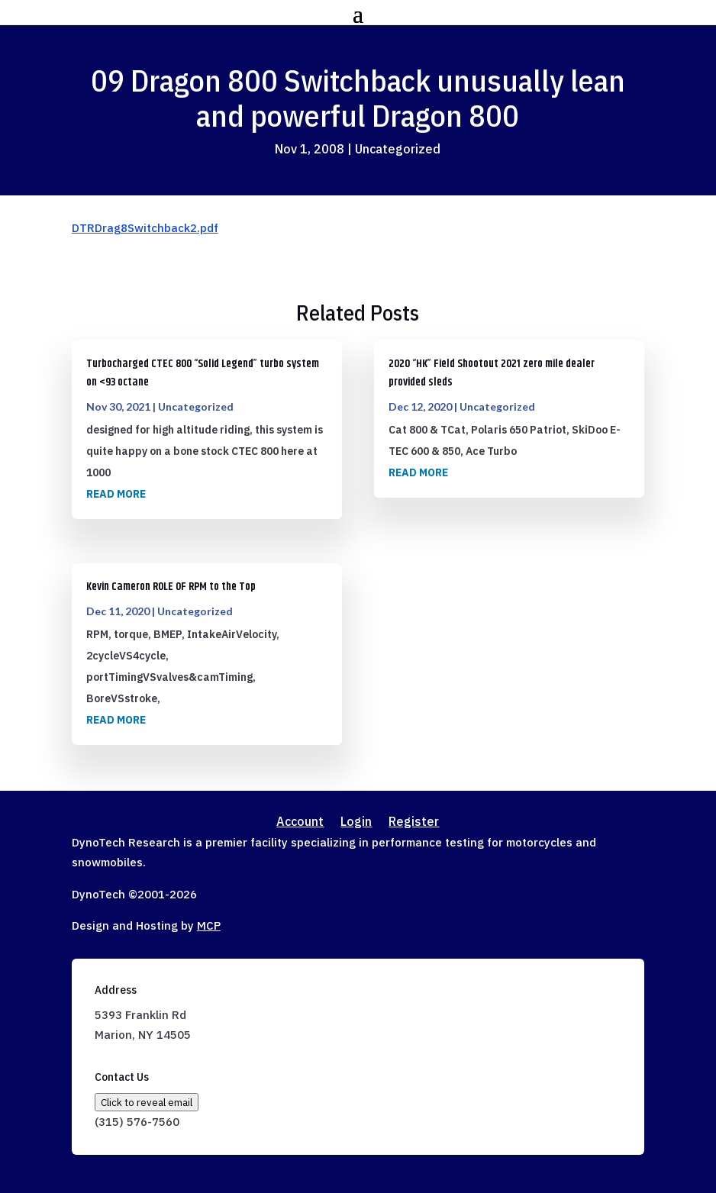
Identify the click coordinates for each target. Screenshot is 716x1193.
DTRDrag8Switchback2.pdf (145, 228)
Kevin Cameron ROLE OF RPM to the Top (171, 586)
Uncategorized (397, 148)
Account (300, 822)
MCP (209, 925)
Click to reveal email (146, 1102)
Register (414, 822)
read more (116, 494)
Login (356, 822)
